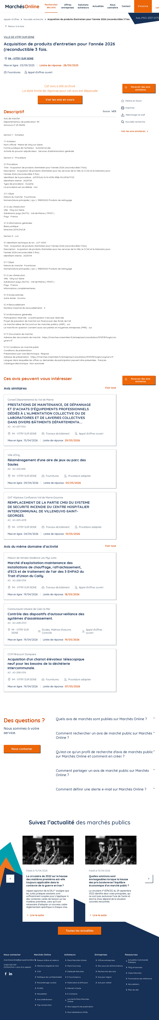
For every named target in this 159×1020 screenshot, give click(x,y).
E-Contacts (70, 993)
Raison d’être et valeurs (46, 960)
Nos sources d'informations (109, 965)
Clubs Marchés (133, 973)
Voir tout (110, 387)
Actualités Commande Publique (136, 961)
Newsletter (40, 993)
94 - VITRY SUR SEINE (21, 58)
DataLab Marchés (74, 971)
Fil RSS (38, 988)
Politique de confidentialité (48, 977)
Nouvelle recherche (33, 19)
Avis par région (103, 977)
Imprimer (130, 107)
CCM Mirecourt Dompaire (22, 654)
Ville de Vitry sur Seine (19, 37)
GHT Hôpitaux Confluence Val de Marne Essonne (35, 497)
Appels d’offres (11, 19)
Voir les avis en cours (59, 99)
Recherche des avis (105, 971)
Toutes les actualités (79, 930)
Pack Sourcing (72, 965)
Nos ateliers (132, 984)
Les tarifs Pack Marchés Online (76, 1000)
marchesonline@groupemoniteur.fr (20, 960)
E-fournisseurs (72, 977)
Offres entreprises (67, 6)
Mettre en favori (133, 100)
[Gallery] (79, 879)
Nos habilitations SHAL (76, 1012)
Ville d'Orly (14, 455)
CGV (37, 971)
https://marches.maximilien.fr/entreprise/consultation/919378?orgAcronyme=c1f (72, 356)
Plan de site (132, 989)
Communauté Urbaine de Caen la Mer (29, 609)
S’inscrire (143, 6)
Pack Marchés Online (75, 960)
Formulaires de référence (138, 978)
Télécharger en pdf (135, 114)
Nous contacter (21, 749)
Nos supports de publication (78, 1006)
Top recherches (43, 1005)
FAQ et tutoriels (133, 967)
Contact (126, 6)
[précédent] (10, 879)
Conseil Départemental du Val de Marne (31, 399)
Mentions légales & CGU (46, 965)
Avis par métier (103, 982)
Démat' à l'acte (72, 988)
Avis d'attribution (43, 999)
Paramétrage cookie (45, 982)
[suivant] (149, 879)
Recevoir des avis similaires (140, 88)
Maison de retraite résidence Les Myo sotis (32, 557)
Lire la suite (35, 915)
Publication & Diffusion (76, 982)
